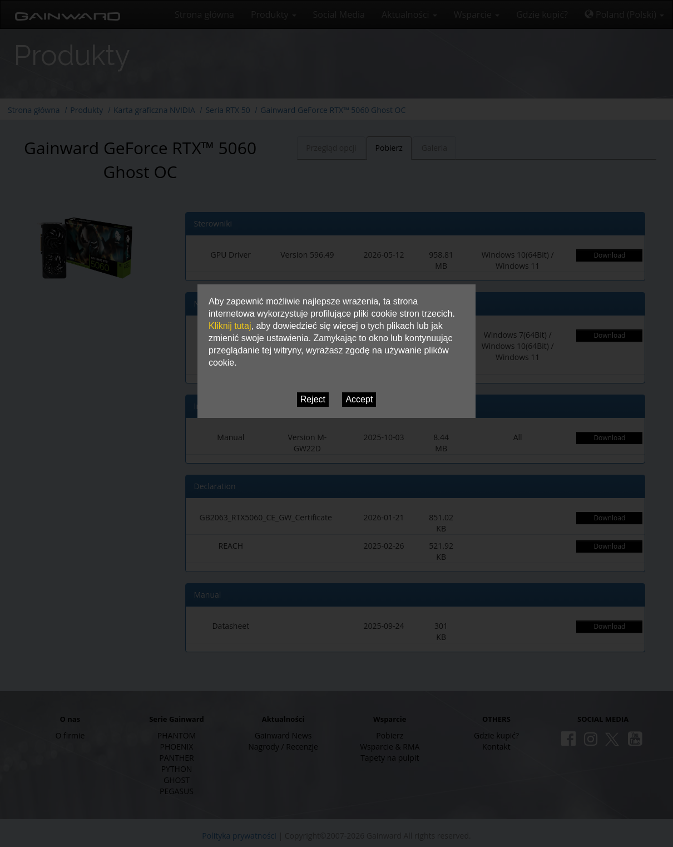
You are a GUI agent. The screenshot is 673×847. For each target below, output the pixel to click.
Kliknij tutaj (230, 326)
